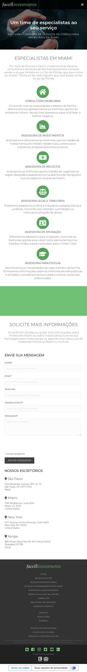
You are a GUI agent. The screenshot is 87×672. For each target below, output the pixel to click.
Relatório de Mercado (43, 602)
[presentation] (28, 445)
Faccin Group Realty (46, 654)
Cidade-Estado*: (14, 402)
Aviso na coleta (20, 668)
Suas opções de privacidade (51, 668)
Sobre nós (43, 598)
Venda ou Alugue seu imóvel (43, 594)
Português (43, 616)
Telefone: (10, 389)
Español (43, 621)
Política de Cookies (43, 632)
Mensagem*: (11, 416)
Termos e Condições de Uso (43, 636)
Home (43, 574)
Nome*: (8, 362)
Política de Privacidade (43, 628)
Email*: (8, 376)
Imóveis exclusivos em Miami (43, 590)
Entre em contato (43, 606)
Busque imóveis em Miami (43, 582)
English (43, 612)
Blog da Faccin (43, 578)
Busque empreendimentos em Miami (44, 586)
